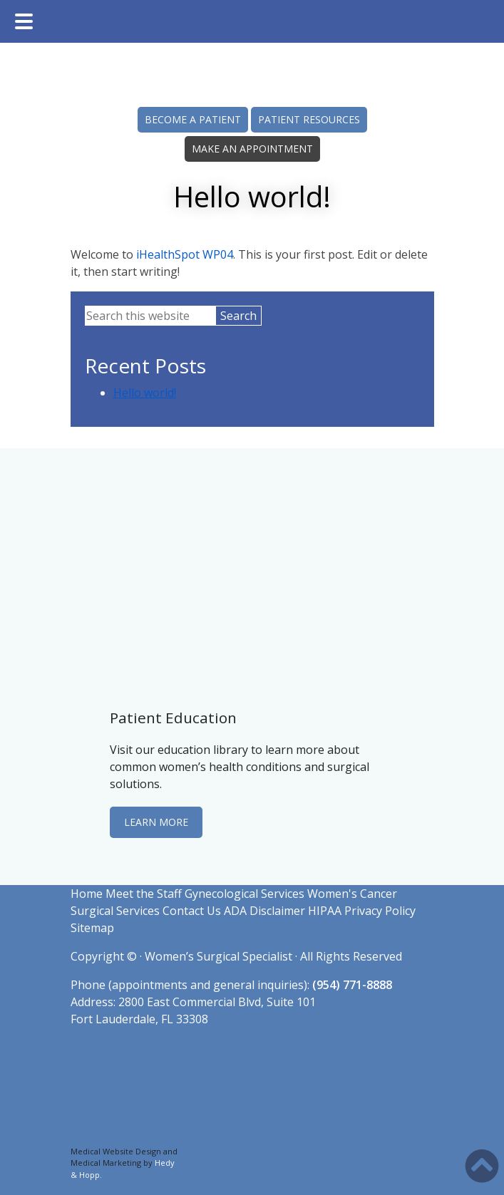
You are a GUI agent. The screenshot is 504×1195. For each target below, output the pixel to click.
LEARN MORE (156, 822)
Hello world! (144, 392)
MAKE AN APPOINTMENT (252, 148)
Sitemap (92, 928)
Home (87, 893)
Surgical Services (115, 911)
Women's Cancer (352, 893)
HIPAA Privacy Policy (362, 911)
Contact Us (192, 911)
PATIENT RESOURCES (309, 119)
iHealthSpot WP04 (184, 254)
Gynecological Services (244, 893)
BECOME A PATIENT (193, 119)
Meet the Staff (144, 893)
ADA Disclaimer (264, 911)
